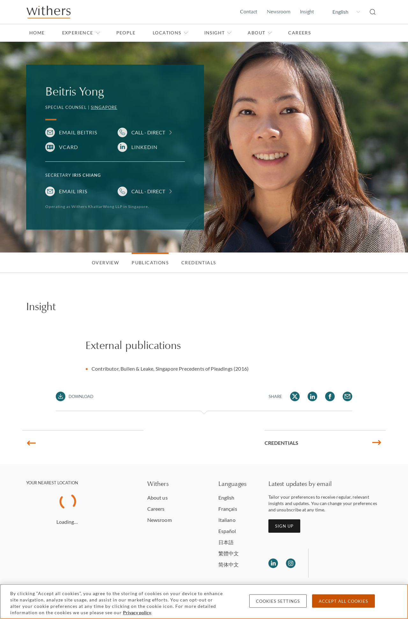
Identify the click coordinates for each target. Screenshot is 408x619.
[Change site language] (342, 12)
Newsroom (278, 12)
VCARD (68, 147)
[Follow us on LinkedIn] (273, 563)
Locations (170, 32)
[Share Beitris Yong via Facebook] (330, 396)
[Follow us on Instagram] (290, 563)
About (260, 32)
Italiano (227, 520)
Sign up (284, 526)
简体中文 (228, 564)
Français (227, 509)
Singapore (104, 107)
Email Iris (73, 191)
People (125, 32)
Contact (248, 12)
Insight (307, 12)
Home (37, 32)
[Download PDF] (75, 396)
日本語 (226, 542)
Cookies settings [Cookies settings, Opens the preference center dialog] (278, 601)
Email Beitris (78, 132)
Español (227, 531)
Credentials (198, 262)
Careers (299, 32)
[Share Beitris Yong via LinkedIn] (312, 396)
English (226, 497)
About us (157, 497)
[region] (204, 601)
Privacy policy (137, 612)
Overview (105, 262)
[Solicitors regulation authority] (346, 563)
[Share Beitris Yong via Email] (347, 396)
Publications (150, 262)
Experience (81, 32)
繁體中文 (228, 553)
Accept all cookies (343, 601)
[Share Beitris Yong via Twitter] (295, 396)
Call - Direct (148, 132)
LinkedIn (144, 147)
